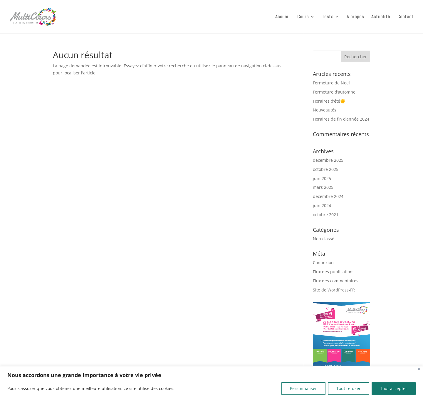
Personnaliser (303, 388)
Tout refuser (348, 388)
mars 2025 (323, 187)
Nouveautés (324, 110)
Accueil (282, 17)
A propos (355, 17)
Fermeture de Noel (331, 83)
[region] (211, 383)
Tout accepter (393, 388)
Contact (405, 17)
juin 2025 (322, 178)
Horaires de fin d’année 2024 (341, 119)
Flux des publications (334, 271)
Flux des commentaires (335, 281)
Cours (303, 17)
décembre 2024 (328, 196)
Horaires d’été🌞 (329, 101)
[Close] (419, 369)
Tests (327, 17)
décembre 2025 (328, 160)
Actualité (380, 17)
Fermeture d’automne (334, 92)
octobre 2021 (325, 214)
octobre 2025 (325, 169)
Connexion (323, 262)
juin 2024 (322, 205)
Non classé (323, 238)
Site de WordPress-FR (334, 290)
